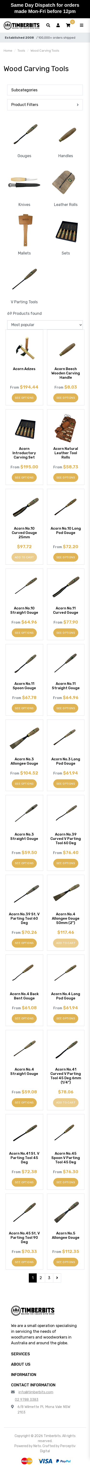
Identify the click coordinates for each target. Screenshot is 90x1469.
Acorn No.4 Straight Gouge (24, 1071)
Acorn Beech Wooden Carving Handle (65, 373)
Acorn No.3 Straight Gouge (24, 836)
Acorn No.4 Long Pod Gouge (65, 996)
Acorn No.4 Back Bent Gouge (24, 996)
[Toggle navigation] (81, 25)
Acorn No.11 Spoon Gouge (24, 686)
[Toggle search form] (48, 25)
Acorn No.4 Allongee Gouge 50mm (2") (65, 918)
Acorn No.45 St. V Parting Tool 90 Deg (24, 1237)
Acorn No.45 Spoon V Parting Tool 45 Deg (65, 1157)
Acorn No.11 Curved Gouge (65, 610)
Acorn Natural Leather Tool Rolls (65, 452)
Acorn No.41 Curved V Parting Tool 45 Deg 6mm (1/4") (65, 1076)
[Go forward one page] (57, 1278)
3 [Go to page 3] (49, 1278)
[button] (68, 25)
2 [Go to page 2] (41, 1278)
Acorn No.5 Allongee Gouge (65, 1235)
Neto (37, 1446)
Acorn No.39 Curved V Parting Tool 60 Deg (65, 838)
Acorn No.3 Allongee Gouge (24, 761)
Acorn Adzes (24, 369)
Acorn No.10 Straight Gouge (24, 610)
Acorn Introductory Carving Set (24, 452)
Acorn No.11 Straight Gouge (66, 686)
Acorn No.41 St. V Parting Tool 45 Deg (24, 1157)
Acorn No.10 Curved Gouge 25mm (24, 532)
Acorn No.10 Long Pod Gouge (66, 530)
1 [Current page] (33, 1278)
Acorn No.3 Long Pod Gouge (65, 761)
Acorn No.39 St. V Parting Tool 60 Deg (24, 918)
